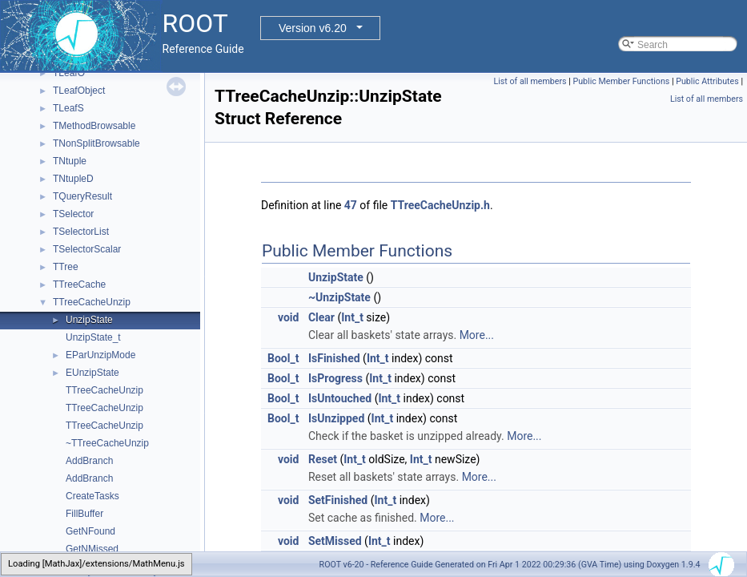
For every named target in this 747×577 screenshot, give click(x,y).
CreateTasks (92, 496)
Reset (322, 459)
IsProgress (335, 378)
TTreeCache (79, 284)
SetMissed (335, 541)
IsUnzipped (336, 418)
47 (350, 205)
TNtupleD (73, 178)
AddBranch (89, 460)
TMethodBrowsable (94, 125)
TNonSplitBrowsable (96, 143)
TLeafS (68, 108)
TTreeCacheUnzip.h (440, 205)
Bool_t (283, 358)
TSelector (73, 214)
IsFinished (334, 358)
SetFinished (337, 500)
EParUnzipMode (100, 355)
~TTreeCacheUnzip (107, 443)
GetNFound (90, 531)
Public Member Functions (621, 81)
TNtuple (69, 161)
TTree (65, 266)
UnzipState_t (93, 337)
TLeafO (69, 73)
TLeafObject (79, 90)
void (288, 317)
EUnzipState (92, 372)
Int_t (352, 317)
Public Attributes (707, 81)
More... (477, 335)
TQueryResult (82, 196)
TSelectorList (81, 231)
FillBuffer (84, 513)
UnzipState (89, 319)
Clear (321, 317)
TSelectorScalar (87, 249)
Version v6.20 (313, 28)
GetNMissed (92, 549)
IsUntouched (339, 398)
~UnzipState (339, 297)
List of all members (530, 81)
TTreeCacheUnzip (92, 302)
